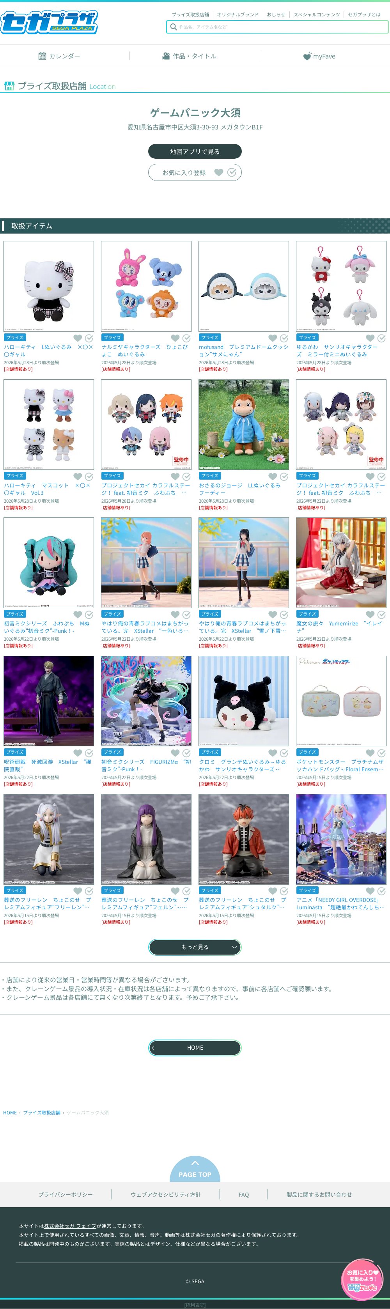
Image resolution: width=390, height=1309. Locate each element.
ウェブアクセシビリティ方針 (166, 1194)
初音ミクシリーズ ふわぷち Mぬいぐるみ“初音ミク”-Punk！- (47, 626)
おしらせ (276, 14)
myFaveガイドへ (362, 1280)
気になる (231, 172)
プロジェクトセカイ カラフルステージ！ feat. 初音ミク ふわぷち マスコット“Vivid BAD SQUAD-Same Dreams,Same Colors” (145, 488)
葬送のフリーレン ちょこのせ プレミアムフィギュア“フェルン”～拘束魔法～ (145, 903)
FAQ (244, 1194)
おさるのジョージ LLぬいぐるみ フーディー (242, 488)
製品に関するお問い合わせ (319, 1194)
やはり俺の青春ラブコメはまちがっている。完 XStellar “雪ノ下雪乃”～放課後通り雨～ (242, 626)
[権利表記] (195, 1305)
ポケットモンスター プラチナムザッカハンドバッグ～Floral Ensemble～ (341, 765)
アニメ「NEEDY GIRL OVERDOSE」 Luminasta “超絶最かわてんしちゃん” (340, 903)
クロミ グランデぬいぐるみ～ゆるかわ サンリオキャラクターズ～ (242, 765)
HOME (10, 1112)
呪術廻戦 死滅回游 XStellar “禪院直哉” (47, 765)
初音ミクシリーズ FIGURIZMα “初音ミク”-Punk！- (146, 765)
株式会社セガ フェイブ (70, 1225)
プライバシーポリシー (65, 1194)
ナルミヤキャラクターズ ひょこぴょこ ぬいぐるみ (144, 350)
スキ (218, 172)
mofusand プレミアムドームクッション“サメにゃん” (244, 350)
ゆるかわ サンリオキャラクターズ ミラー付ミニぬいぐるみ (337, 350)
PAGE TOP (195, 1169)
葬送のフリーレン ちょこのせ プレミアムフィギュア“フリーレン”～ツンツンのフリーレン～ (47, 903)
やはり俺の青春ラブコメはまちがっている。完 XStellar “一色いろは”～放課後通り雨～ (145, 626)
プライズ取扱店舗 (190, 14)
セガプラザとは (364, 14)
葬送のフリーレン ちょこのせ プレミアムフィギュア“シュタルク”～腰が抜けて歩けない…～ (242, 903)
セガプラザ (49, 22)
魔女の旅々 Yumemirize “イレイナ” (339, 626)
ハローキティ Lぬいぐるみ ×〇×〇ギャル (49, 350)
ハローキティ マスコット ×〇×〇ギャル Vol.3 (47, 488)
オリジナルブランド (238, 14)
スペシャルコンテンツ (317, 14)
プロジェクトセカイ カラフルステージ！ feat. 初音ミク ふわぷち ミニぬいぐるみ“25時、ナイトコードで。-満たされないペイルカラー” (340, 488)
